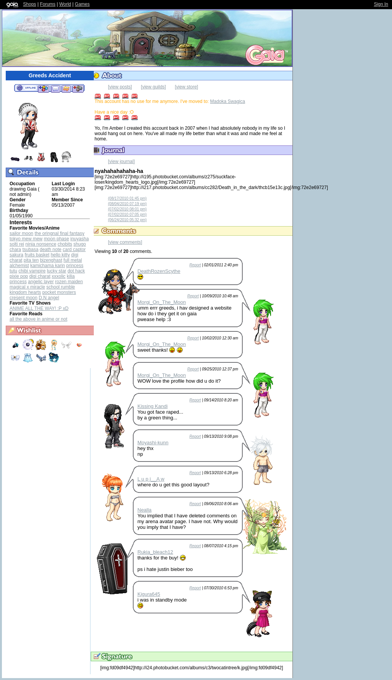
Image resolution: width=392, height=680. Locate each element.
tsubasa (30, 249)
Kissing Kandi (152, 406)
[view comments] (125, 242)
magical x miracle (27, 287)
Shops (29, 4)
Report (195, 265)
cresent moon (24, 297)
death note (51, 249)
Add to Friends (43, 88)
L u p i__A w (150, 479)
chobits (64, 244)
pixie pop (19, 276)
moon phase (56, 238)
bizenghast (51, 260)
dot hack (76, 271)
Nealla (144, 510)
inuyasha (79, 238)
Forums (48, 4)
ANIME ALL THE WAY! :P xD (39, 308)
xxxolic (58, 276)
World (65, 4)
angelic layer (41, 281)
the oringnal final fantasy (59, 233)
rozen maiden (69, 281)
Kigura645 (148, 594)
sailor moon (21, 233)
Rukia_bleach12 (155, 552)
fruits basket (36, 255)
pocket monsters (59, 292)
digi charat (39, 276)
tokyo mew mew (26, 238)
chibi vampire (32, 271)
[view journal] (121, 161)
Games (82, 4)
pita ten (31, 260)
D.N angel (49, 297)
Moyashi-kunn (152, 442)
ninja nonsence (40, 244)
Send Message (55, 88)
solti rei (17, 244)
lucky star (56, 271)
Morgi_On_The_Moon (161, 302)
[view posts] (120, 87)
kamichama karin (47, 265)
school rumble (60, 287)
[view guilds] (153, 87)
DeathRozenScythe (158, 271)
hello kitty (60, 255)
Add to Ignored (78, 88)
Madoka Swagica (227, 101)
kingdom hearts (25, 292)
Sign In (381, 4)
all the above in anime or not (38, 319)
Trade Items (66, 88)
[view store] (186, 87)
